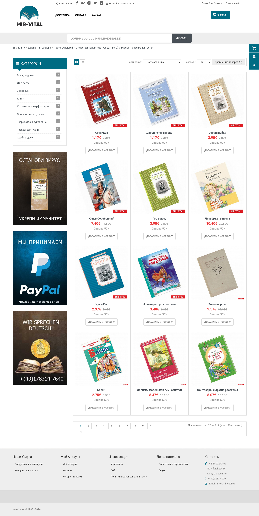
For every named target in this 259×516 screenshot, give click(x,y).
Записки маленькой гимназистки (159, 390)
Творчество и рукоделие (32, 121)
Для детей (23, 83)
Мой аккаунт (70, 464)
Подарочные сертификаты (174, 464)
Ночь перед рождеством (159, 304)
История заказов (72, 476)
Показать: (190, 62)
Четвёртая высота (217, 218)
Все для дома (25, 75)
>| (81, 431)
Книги (21, 47)
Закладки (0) (233, 3)
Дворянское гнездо (159, 132)
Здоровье (23, 90)
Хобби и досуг (25, 137)
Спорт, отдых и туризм (30, 114)
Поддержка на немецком (29, 464)
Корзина (67, 470)
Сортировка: (135, 62)
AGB (113, 470)
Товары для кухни (28, 129)
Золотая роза (217, 304)
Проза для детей (63, 47)
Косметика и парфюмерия (33, 106)
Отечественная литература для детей (97, 47)
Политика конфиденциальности (129, 476)
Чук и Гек (101, 304)
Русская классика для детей (137, 47)
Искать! (182, 38)
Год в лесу (159, 218)
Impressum (117, 464)
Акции (162, 470)
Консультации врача (27, 470)
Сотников (101, 132)
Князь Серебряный (101, 218)
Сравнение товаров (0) (228, 62)
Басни (101, 390)
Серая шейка (217, 132)
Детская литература (39, 47)
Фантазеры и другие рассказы (217, 390)
